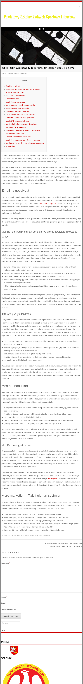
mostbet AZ (46, 535)
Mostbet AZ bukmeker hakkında (17, 121)
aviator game (52, 479)
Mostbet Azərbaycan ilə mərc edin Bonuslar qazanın (25, 143)
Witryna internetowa (8, 609)
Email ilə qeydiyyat (13, 86)
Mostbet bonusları (12, 99)
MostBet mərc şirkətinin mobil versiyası (20, 115)
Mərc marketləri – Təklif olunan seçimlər (20, 105)
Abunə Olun (10, 146)
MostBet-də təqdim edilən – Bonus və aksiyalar (23, 140)
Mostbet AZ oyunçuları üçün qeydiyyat (20, 118)
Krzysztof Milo (23, 73)
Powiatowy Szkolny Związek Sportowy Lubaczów (39, 17)
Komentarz (5, 563)
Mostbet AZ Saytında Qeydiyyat (17, 111)
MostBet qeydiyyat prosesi (15, 102)
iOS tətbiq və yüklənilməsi (15, 96)
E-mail (4, 603)
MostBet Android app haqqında (17, 108)
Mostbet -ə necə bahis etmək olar (18, 137)
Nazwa (4, 597)
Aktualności (25, 535)
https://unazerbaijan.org (47, 203)
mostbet (39, 535)
